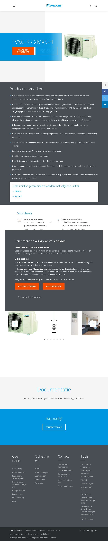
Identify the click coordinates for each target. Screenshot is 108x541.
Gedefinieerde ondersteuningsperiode (88, 500)
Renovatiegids (86, 487)
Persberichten (17, 494)
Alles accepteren (27, 286)
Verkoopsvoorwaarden (19, 538)
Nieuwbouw (40, 479)
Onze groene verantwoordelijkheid (19, 484)
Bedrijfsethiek (46, 534)
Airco (37, 469)
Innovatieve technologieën (18, 477)
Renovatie (39, 483)
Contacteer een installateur (64, 475)
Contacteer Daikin (65, 470)
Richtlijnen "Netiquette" (39, 538)
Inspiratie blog (18, 497)
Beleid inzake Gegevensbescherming (24, 534)
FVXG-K (18, 196)
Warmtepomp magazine (86, 471)
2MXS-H (18, 191)
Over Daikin (17, 469)
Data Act (53, 538)
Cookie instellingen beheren (29, 297)
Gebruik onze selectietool (86, 465)
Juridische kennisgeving (35, 530)
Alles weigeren (53, 286)
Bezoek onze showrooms (63, 465)
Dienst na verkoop (65, 486)
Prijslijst (84, 480)
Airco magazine (87, 476)
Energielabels (86, 494)
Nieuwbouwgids (87, 483)
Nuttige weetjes (18, 490)
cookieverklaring (32, 279)
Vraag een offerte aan (65, 481)
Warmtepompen (41, 472)
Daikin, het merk (19, 472)
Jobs (14, 501)
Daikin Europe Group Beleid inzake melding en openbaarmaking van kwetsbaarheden (88, 512)
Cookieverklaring (53, 530)
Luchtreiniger (40, 476)
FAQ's (83, 490)
